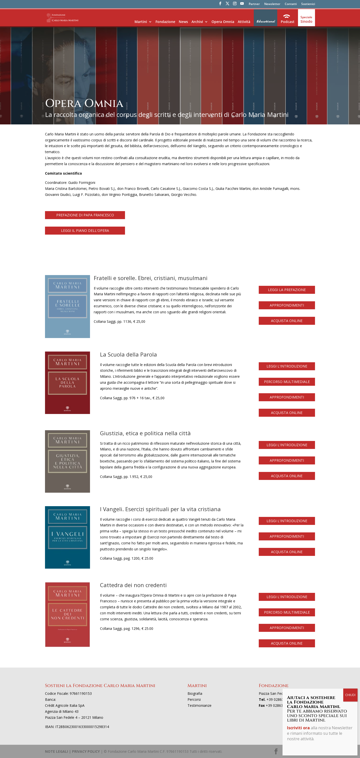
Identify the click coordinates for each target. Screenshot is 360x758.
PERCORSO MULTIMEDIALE (287, 381)
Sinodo (306, 21)
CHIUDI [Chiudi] (350, 695)
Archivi (197, 21)
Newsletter (272, 4)
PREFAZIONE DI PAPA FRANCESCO (85, 215)
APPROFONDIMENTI (287, 305)
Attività (244, 21)
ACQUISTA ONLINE (286, 320)
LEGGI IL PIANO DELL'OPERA (85, 230)
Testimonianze (200, 705)
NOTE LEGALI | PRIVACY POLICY (72, 751)
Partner (254, 4)
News (183, 21)
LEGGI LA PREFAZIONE (287, 289)
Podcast (287, 21)
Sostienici (308, 4)
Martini (140, 21)
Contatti (291, 4)
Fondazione (165, 21)
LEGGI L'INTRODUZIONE (286, 366)
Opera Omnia (223, 21)
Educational (265, 21)
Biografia (195, 693)
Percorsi (194, 699)
